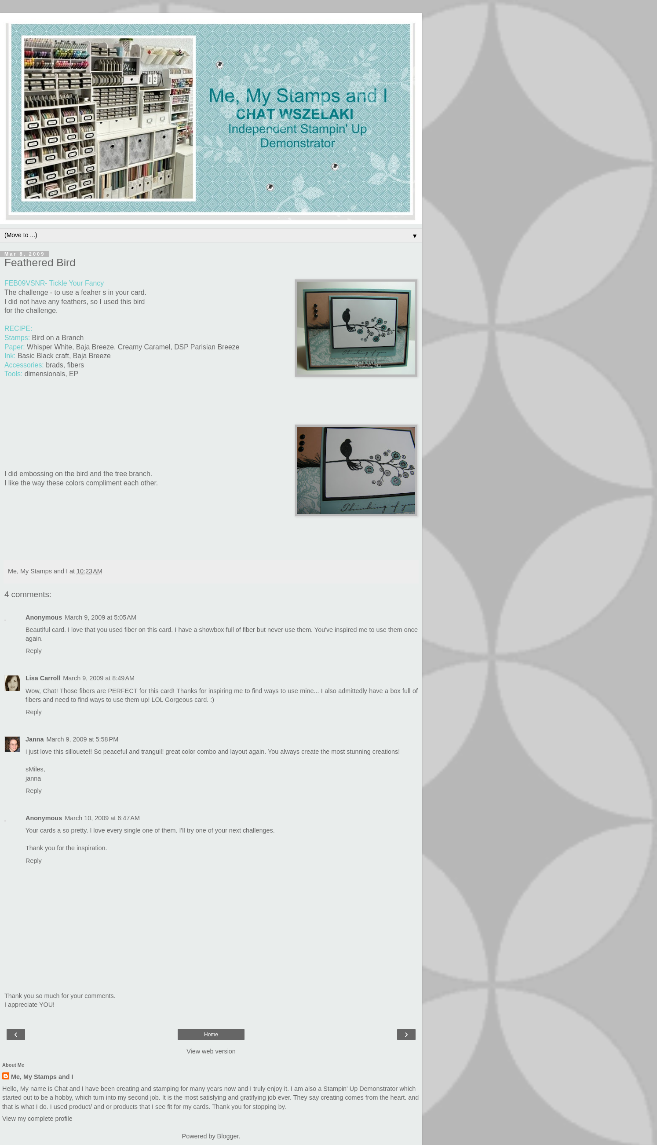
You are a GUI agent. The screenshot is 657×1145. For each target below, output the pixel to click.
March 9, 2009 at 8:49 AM (99, 678)
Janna (35, 739)
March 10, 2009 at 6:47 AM (102, 818)
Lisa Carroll (43, 678)
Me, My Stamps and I (42, 1076)
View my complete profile (37, 1118)
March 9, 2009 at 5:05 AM (100, 617)
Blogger (228, 1136)
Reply (34, 650)
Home (211, 1034)
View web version (211, 1051)
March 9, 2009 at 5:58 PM (83, 739)
